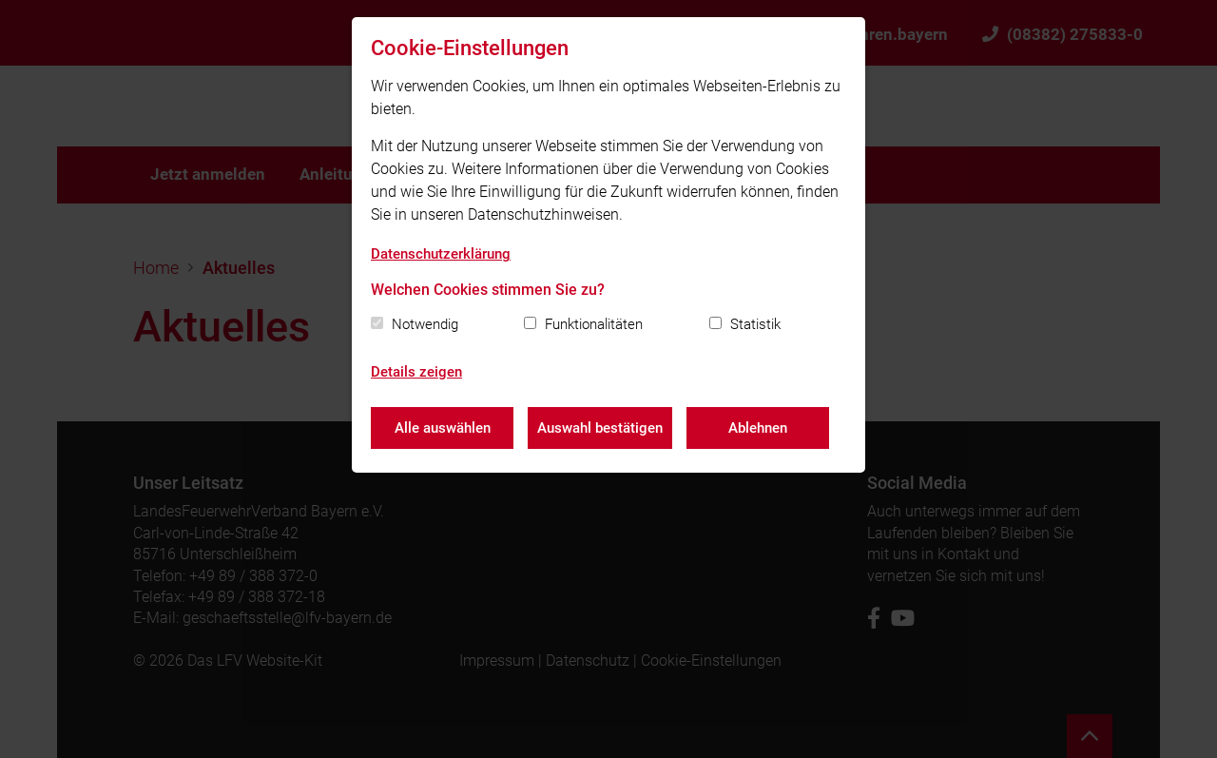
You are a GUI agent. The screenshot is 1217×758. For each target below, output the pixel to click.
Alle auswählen (443, 428)
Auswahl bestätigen (600, 428)
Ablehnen (757, 428)
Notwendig (425, 324)
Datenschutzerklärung (441, 253)
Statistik (755, 324)
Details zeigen (416, 371)
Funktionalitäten (594, 324)
